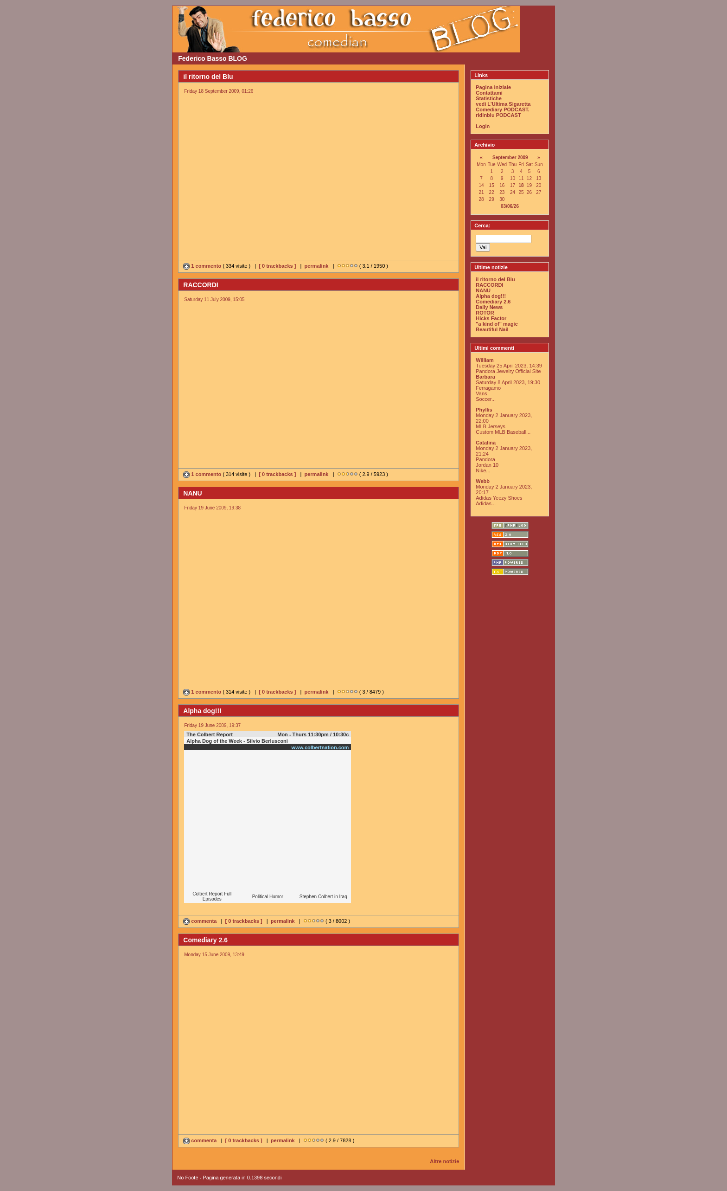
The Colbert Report (209, 734)
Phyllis (484, 409)
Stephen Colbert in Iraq (323, 896)
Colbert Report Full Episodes (211, 896)
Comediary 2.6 (493, 301)
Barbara (485, 377)
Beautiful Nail (492, 329)
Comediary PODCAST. (502, 109)
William (484, 360)
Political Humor (267, 896)
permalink (317, 266)
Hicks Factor (491, 318)
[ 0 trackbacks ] (277, 266)
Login (483, 126)
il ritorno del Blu (495, 279)
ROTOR (485, 312)
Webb (483, 481)
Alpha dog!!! (491, 296)
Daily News (489, 307)
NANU (483, 290)
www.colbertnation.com (320, 747)
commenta (200, 921)
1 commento (203, 266)
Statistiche (489, 98)
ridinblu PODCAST (498, 115)
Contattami (489, 93)
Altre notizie (444, 1161)
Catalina (486, 442)
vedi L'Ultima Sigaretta (503, 104)
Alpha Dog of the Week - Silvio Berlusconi (237, 741)
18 (521, 185)
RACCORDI (489, 285)
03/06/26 (510, 206)
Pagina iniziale (493, 87)
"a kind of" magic (497, 324)
